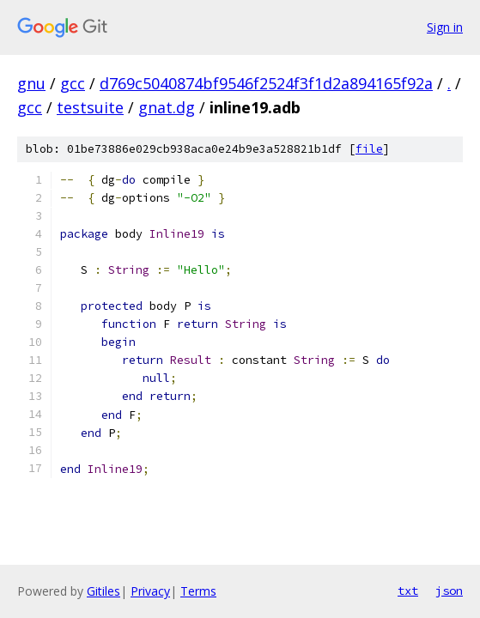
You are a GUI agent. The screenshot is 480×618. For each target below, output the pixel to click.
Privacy (150, 591)
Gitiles (103, 591)
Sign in (445, 27)
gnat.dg (166, 107)
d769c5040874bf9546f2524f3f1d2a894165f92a (266, 83)
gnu (31, 83)
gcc (72, 83)
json (449, 590)
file (369, 149)
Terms (198, 591)
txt (408, 590)
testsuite (90, 107)
